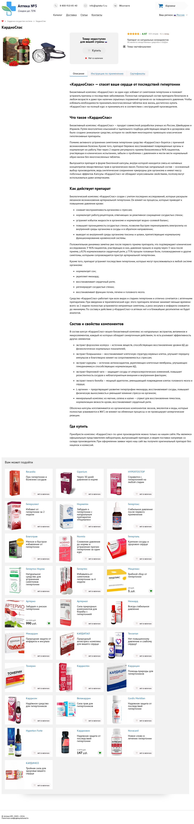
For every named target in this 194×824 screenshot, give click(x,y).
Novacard (133, 730)
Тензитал (133, 633)
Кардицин (134, 665)
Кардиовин (83, 730)
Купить (94, 50)
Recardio (30, 471)
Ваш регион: (174, 15)
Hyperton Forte (34, 730)
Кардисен (31, 698)
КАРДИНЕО (32, 763)
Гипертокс (133, 504)
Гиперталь (133, 536)
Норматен (82, 504)
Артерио (30, 601)
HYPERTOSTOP (136, 471)
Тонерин (31, 665)
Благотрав (31, 536)
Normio (81, 536)
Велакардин (84, 698)
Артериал (82, 601)
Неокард (133, 601)
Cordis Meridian (136, 698)
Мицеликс (134, 568)
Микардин (32, 633)
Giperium (82, 471)
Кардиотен (83, 665)
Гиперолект (32, 504)
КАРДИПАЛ (83, 633)
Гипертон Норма (35, 568)
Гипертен (82, 568)
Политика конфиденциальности (15, 818)
